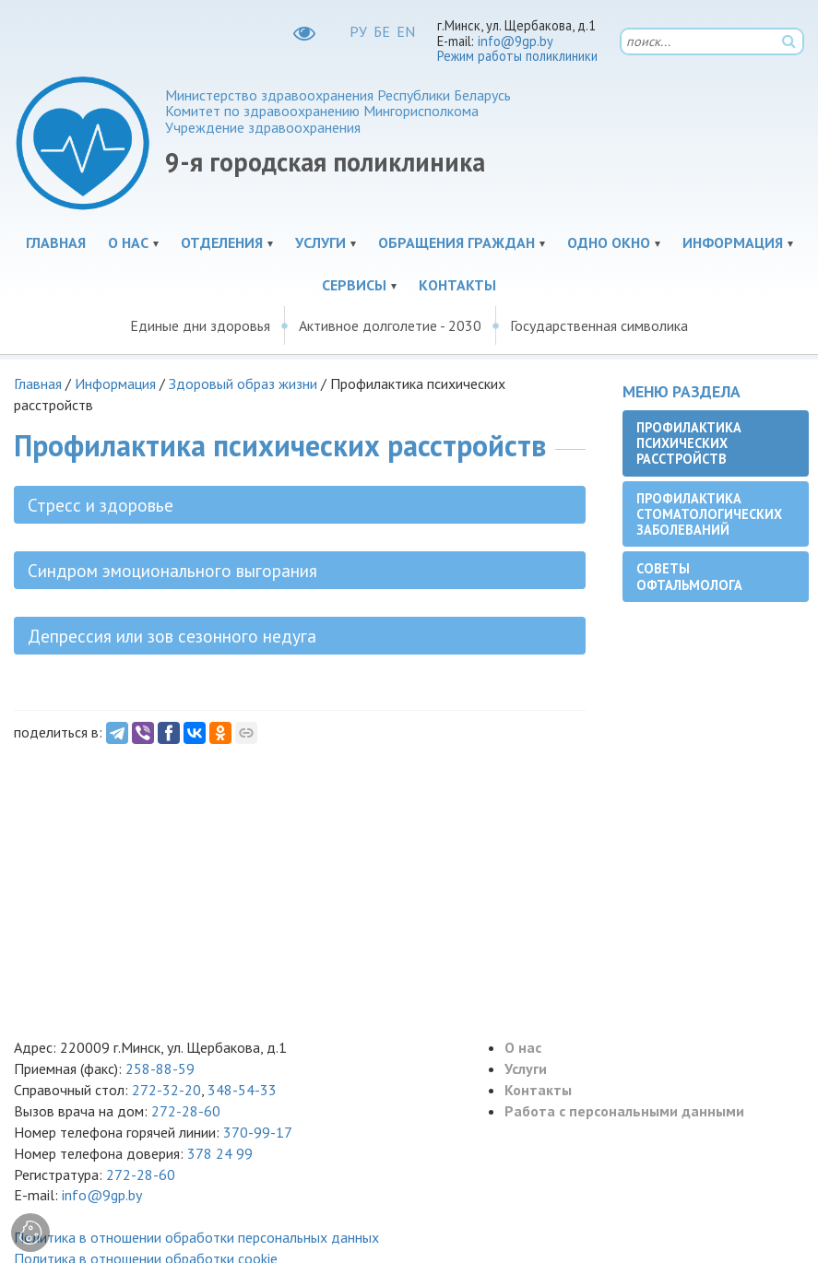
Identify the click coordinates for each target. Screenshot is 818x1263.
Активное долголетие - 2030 (390, 325)
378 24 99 (220, 1153)
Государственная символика (599, 325)
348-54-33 (242, 1089)
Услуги (320, 242)
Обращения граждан (456, 242)
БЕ (381, 31)
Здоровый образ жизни (243, 383)
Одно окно (608, 242)
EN (406, 31)
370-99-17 (257, 1132)
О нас (128, 242)
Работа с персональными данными (624, 1111)
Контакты (457, 285)
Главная (56, 242)
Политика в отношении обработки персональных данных (196, 1237)
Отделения (222, 242)
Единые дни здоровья (200, 325)
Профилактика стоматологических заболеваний (709, 514)
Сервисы (354, 285)
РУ (358, 31)
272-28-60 (185, 1111)
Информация (732, 242)
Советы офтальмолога (689, 576)
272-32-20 (166, 1089)
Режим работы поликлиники (517, 56)
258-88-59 (158, 1068)
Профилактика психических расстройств (688, 443)
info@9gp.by (515, 41)
